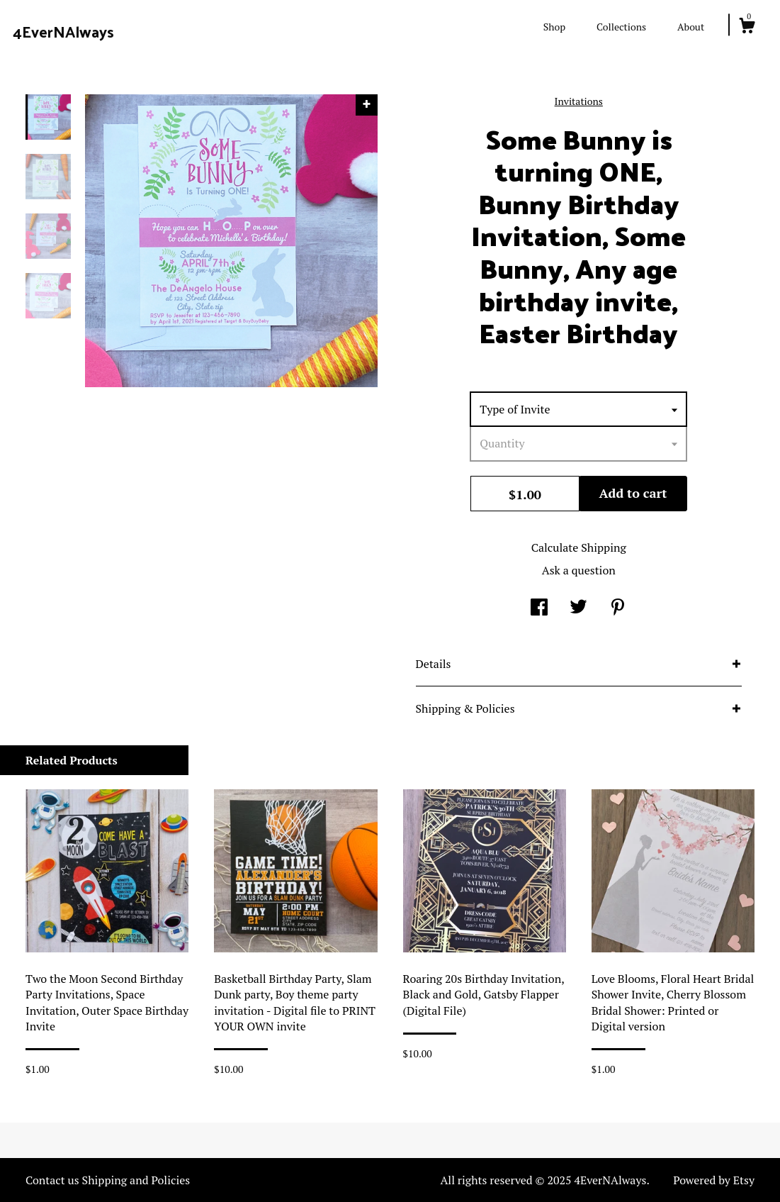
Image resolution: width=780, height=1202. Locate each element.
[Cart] (746, 27)
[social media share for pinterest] (617, 608)
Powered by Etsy (713, 1180)
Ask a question (579, 570)
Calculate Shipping (578, 547)
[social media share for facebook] (539, 608)
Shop (554, 26)
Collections (621, 26)
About (690, 26)
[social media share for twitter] (578, 608)
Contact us (52, 1180)
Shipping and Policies (136, 1180)
